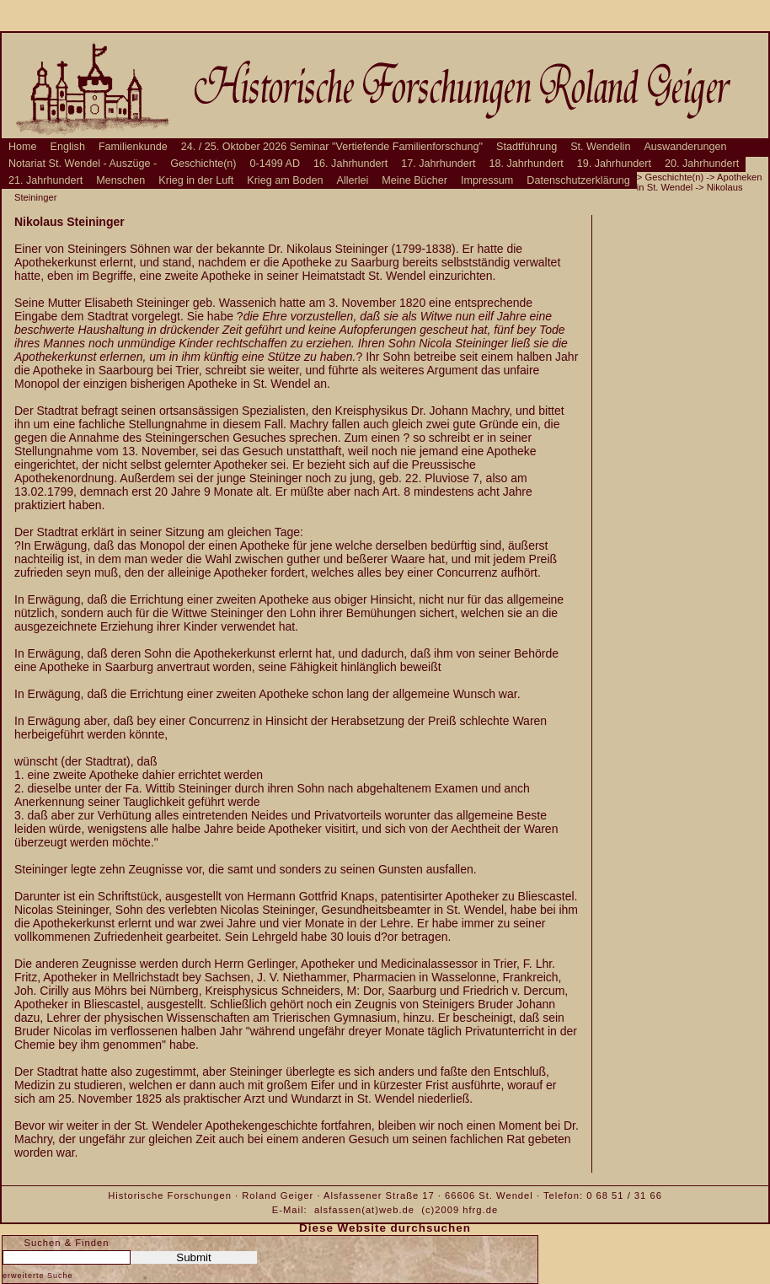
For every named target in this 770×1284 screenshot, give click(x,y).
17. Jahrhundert (438, 163)
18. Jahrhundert (526, 163)
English (68, 147)
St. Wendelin (600, 147)
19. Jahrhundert (614, 163)
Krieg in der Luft (195, 180)
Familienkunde (133, 147)
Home (22, 147)
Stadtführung (526, 147)
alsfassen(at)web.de (364, 1210)
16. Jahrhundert (350, 163)
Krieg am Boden (285, 180)
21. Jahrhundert (45, 180)
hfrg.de (480, 1210)
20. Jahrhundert (702, 163)
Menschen (120, 180)
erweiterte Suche (38, 1275)
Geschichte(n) (203, 163)
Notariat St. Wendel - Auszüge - (82, 163)
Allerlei (353, 180)
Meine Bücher (414, 180)
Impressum (487, 180)
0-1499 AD (275, 163)
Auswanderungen (685, 147)
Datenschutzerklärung (578, 180)
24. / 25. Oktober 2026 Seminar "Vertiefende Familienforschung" (332, 147)
